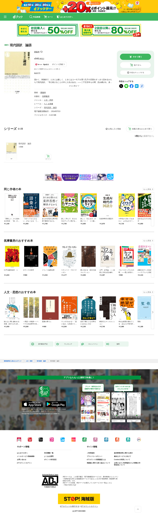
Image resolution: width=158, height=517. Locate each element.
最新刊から (149, 136)
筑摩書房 (45, 96)
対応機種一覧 (48, 453)
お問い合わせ (21, 459)
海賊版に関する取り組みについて (98, 463)
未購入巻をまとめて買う (142, 129)
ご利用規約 (91, 453)
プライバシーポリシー (94, 456)
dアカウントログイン (24, 463)
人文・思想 (48, 100)
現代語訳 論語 (25, 144)
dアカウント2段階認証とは (96, 459)
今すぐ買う (137, 57)
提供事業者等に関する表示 (123, 453)
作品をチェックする (137, 72)
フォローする (41, 52)
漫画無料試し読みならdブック (12, 361)
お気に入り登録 (114, 129)
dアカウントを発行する (69, 506)
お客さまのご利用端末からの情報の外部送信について (127, 464)
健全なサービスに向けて (122, 456)
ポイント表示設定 (50, 459)
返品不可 (37, 73)
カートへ (137, 65)
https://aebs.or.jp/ (70, 485)
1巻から (138, 136)
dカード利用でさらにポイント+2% (46, 69)
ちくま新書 (48, 104)
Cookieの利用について (122, 459)
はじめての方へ (22, 453)
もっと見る (147, 189)
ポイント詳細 (57, 64)
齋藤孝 (37, 52)
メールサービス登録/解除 (25, 456)
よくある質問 (48, 456)
